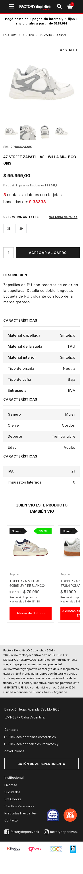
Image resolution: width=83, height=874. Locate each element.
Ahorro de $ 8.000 (30, 613)
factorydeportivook (25, 832)
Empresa (10, 785)
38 (9, 228)
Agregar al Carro (48, 253)
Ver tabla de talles (63, 217)
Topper (14, 574)
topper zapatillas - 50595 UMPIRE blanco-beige (28, 585)
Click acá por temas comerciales (32, 737)
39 (21, 228)
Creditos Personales (19, 806)
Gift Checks (12, 799)
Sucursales (12, 792)
